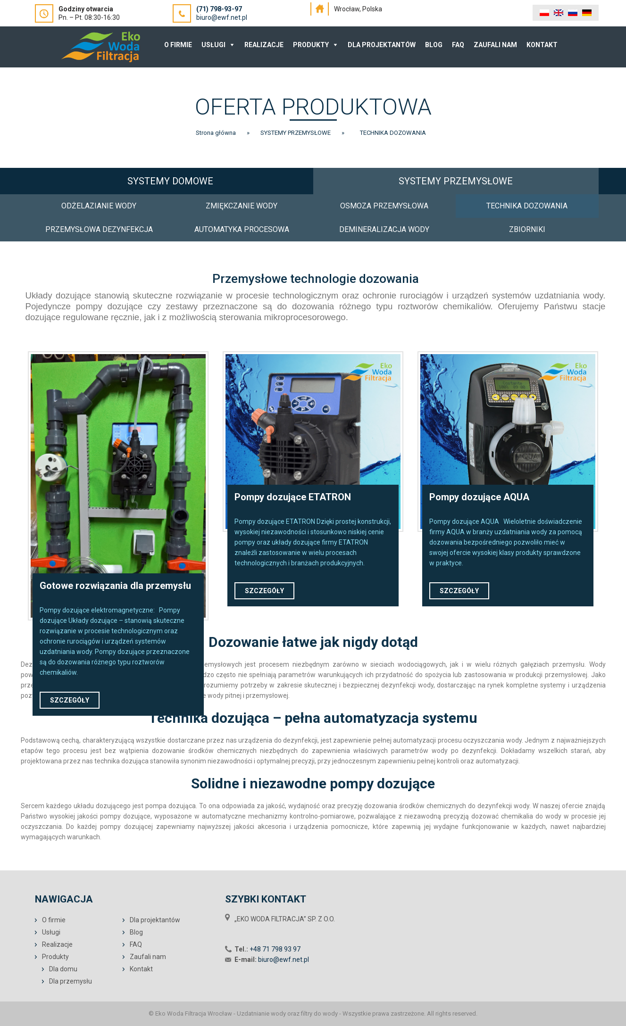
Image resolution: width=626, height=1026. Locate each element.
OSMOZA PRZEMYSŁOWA (384, 205)
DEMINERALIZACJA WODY (384, 229)
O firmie (54, 920)
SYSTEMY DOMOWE (170, 181)
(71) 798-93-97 (219, 9)
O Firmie (178, 45)
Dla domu (63, 969)
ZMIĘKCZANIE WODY (241, 205)
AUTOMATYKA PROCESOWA (241, 229)
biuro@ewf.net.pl (221, 17)
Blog (433, 45)
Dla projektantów (382, 45)
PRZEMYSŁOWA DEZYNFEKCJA (99, 229)
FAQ (458, 45)
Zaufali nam (495, 45)
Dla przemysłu (70, 981)
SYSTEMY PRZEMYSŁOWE (456, 181)
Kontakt (542, 45)
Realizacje (264, 45)
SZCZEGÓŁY (69, 700)
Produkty (311, 45)
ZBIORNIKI (527, 229)
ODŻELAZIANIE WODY (98, 205)
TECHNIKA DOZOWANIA (527, 205)
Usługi (213, 45)
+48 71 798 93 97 (275, 949)
